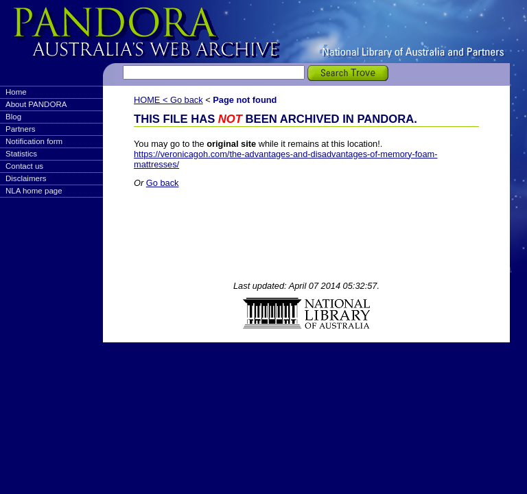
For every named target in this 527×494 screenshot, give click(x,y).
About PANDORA (36, 104)
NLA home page (33, 191)
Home (16, 92)
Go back (186, 100)
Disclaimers (26, 178)
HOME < (152, 100)
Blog (13, 117)
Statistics (21, 154)
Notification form (33, 141)
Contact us (24, 166)
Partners (20, 129)
